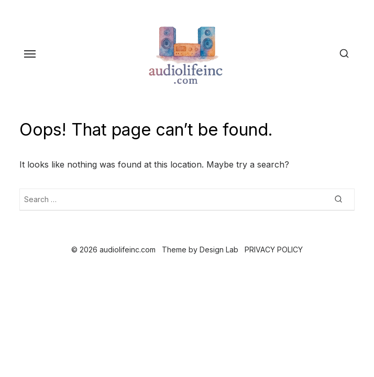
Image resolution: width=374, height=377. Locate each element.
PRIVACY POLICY (274, 249)
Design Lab (219, 249)
